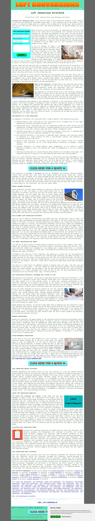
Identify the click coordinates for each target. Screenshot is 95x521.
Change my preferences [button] (66, 516)
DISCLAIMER (79, 8)
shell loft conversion (27, 76)
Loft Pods (59, 490)
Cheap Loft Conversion (40, 486)
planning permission (54, 25)
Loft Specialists (67, 481)
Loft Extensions (38, 481)
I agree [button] (52, 516)
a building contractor (73, 474)
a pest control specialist (28, 474)
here (19, 468)
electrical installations (59, 477)
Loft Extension (26, 486)
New (27, 507)
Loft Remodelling (68, 485)
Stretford (38, 173)
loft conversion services (20, 448)
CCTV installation (35, 477)
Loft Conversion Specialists (45, 490)
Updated (31, 507)
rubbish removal (25, 475)
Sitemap (13, 507)
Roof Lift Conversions (24, 481)
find (17, 454)
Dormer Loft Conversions (53, 481)
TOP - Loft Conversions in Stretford (23, 496)
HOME (61, 8)
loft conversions (36, 119)
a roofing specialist (57, 470)
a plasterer (61, 475)
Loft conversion (17, 173)
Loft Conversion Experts (44, 488)
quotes (39, 371)
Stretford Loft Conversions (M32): (23, 20)
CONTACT (73, 8)
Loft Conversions (26, 485)
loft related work (18, 445)
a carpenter (76, 472)
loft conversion (58, 22)
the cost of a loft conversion (41, 407)
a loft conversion (43, 101)
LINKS (65, 8)
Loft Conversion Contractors (70, 491)
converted (45, 67)
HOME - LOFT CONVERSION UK (47, 502)
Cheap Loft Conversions (30, 483)
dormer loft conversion (51, 440)
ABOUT (69, 8)
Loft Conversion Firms (47, 483)
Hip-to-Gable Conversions (62, 488)
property (43, 24)
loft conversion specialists (39, 430)
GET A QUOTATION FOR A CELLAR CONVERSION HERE (26, 358)
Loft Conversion (17, 490)
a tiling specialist (55, 472)
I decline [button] (58, 516)
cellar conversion (55, 347)
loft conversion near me (50, 406)
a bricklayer (33, 472)
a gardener (43, 475)
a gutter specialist (33, 479)
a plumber (52, 474)
